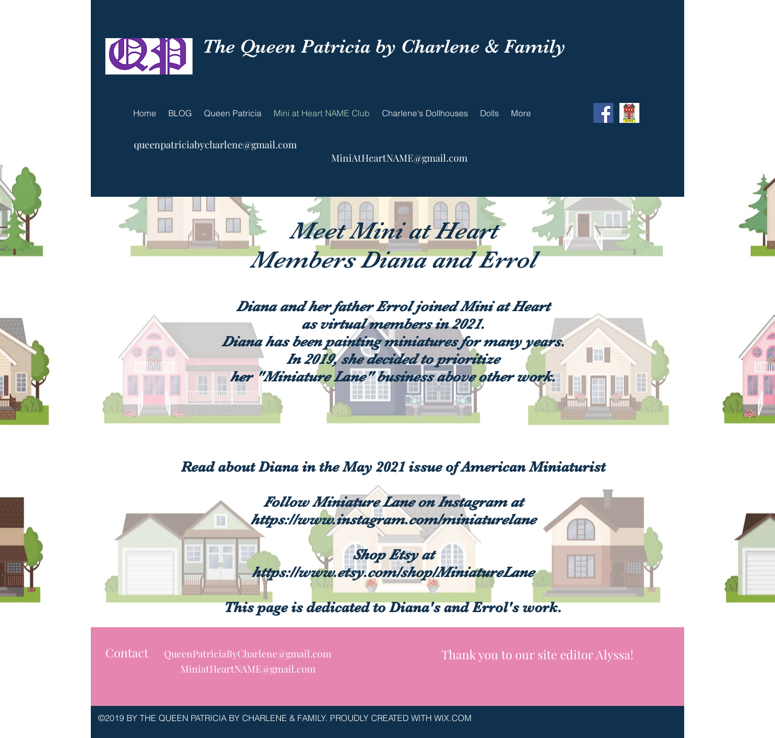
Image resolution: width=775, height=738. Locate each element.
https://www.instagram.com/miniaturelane (393, 519)
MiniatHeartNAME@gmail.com (247, 668)
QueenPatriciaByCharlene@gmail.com (247, 653)
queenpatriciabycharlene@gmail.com (215, 144)
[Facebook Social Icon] (603, 113)
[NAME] (629, 113)
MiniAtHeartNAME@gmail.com (399, 157)
